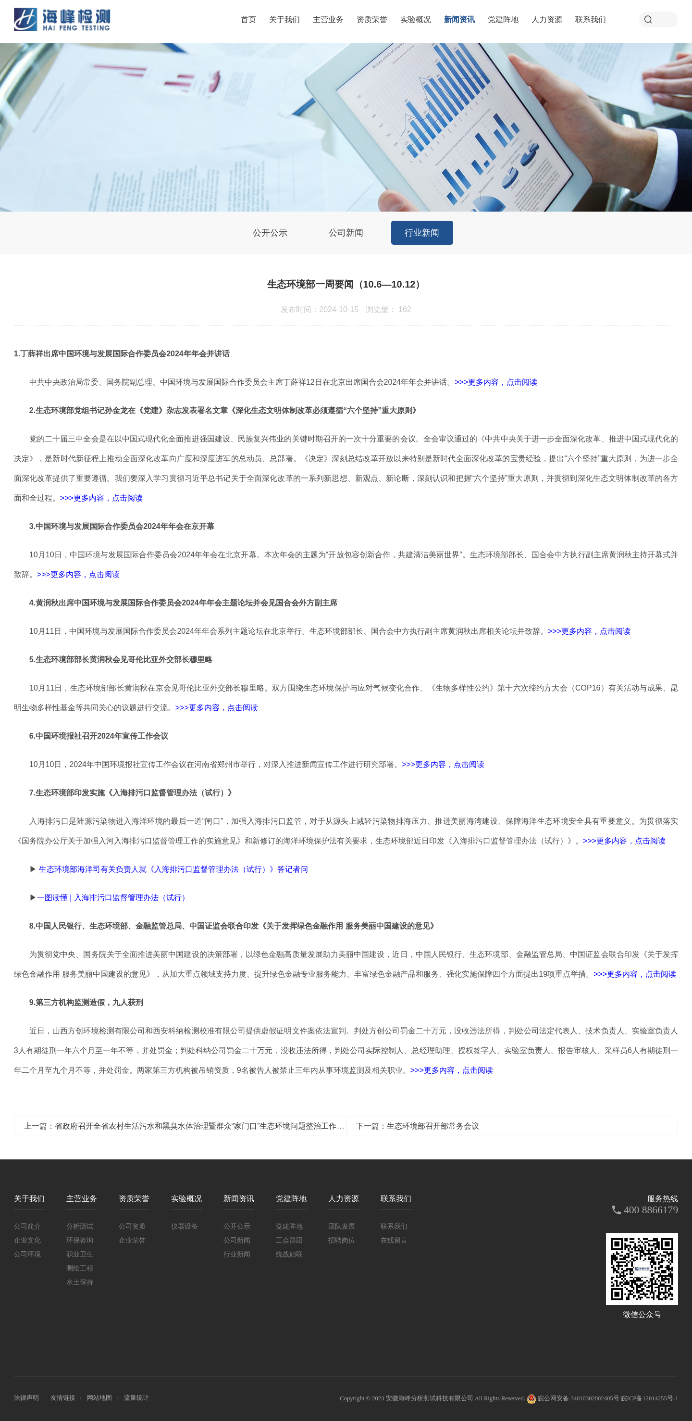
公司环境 (27, 1254)
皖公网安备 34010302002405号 (573, 1399)
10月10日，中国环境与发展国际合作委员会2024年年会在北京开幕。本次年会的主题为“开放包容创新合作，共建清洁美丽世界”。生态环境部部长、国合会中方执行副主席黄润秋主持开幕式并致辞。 (346, 564)
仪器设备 (184, 1226)
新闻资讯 (459, 19)
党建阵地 (503, 19)
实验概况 (415, 19)
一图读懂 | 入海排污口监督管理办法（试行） (113, 897)
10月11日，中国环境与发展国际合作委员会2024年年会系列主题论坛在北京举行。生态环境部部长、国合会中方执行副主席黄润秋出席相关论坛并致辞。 (330, 631)
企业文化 (27, 1240)
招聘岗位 (341, 1240)
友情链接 (62, 1398)
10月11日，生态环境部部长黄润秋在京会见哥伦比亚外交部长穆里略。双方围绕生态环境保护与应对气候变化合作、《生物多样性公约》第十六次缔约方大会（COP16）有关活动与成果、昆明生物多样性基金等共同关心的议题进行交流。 (346, 698)
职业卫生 (79, 1254)
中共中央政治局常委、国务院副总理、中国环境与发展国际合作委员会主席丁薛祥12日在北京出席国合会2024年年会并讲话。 (283, 382)
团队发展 (341, 1226)
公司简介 (27, 1226)
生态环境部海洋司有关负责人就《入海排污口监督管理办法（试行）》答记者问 (173, 869)
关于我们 (284, 19)
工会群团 (289, 1240)
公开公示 (270, 233)
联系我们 (590, 19)
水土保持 (79, 1282)
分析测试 (79, 1226)
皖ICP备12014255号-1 (649, 1398)
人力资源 (546, 19)
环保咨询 (79, 1240)
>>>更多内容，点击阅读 (496, 382)
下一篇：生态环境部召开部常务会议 (417, 1126)
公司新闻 (346, 233)
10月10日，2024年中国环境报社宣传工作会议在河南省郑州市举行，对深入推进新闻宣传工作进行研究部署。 (249, 764)
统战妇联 (289, 1254)
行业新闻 (422, 233)
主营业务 (328, 19)
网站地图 (99, 1398)
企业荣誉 (132, 1240)
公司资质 (132, 1226)
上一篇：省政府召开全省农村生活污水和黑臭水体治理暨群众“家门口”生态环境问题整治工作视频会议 (196, 1126)
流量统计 (136, 1398)
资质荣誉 (372, 19)
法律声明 (26, 1398)
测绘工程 (79, 1268)
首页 (248, 19)
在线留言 (394, 1240)
